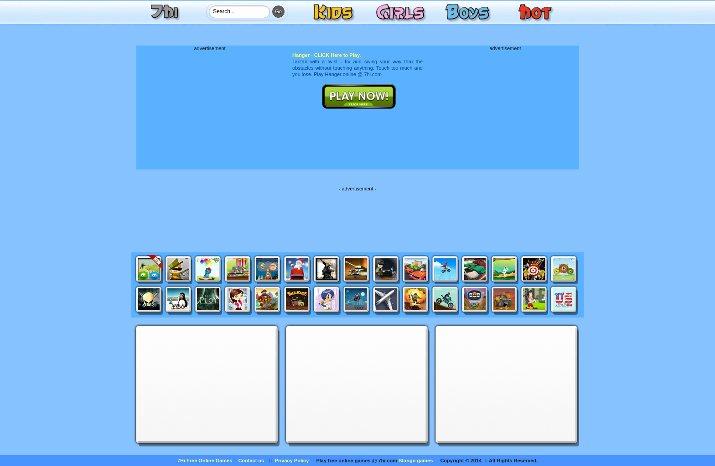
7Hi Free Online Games (204, 460)
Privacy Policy (292, 460)
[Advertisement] (209, 108)
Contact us (251, 460)
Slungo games (416, 460)
